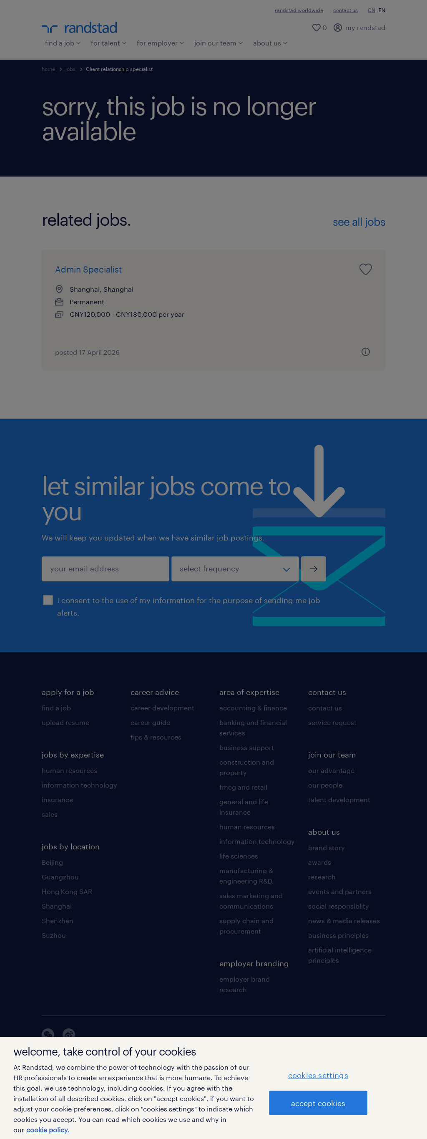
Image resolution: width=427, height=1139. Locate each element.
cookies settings (318, 1074)
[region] (213, 1088)
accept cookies (318, 1102)
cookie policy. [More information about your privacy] (48, 1130)
